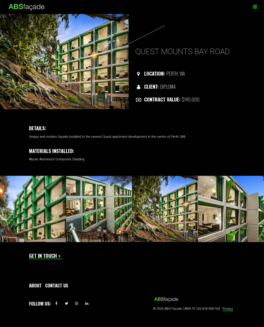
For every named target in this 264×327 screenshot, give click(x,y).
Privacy (228, 308)
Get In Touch (43, 255)
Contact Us (56, 285)
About (35, 285)
